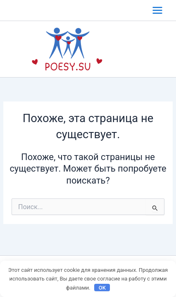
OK (102, 288)
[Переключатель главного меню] (157, 10)
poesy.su (134, 49)
